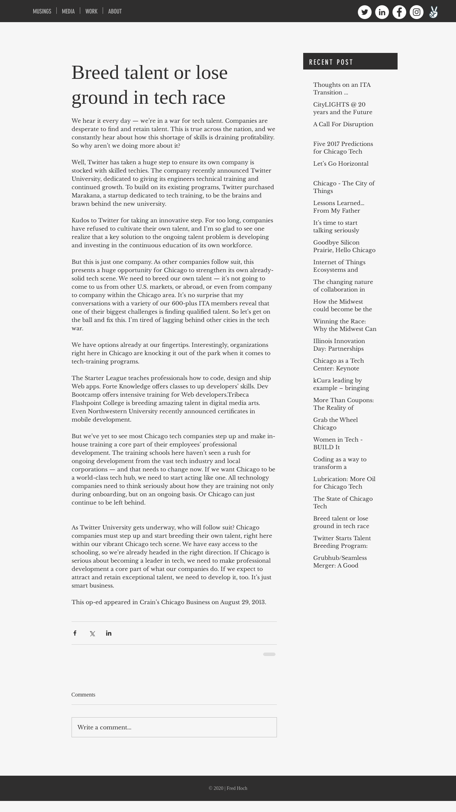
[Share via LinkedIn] (108, 633)
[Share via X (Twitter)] (92, 633)
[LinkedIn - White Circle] (382, 12)
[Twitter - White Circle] (365, 12)
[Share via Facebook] (75, 633)
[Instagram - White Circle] (417, 12)
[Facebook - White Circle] (399, 12)
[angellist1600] (434, 12)
